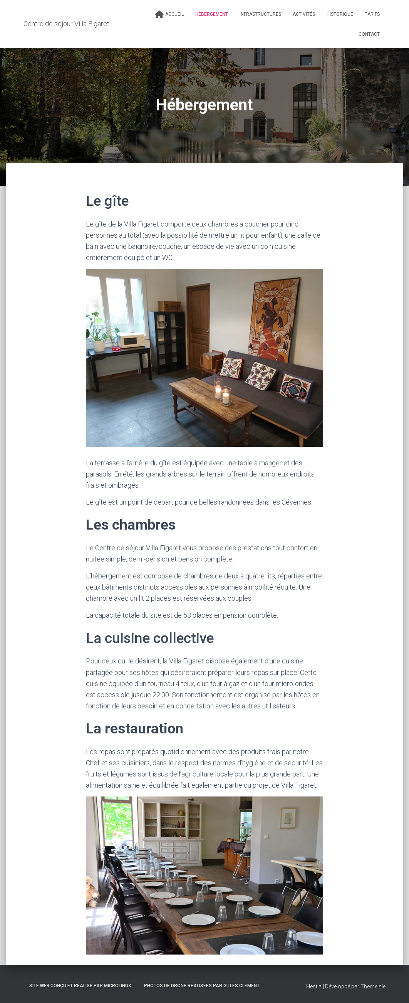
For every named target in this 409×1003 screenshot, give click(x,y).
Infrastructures (260, 14)
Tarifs (372, 14)
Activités (304, 14)
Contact (369, 34)
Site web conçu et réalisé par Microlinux (80, 985)
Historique (340, 14)
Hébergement (211, 14)
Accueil (169, 14)
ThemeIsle (373, 986)
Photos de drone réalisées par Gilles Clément (202, 985)
